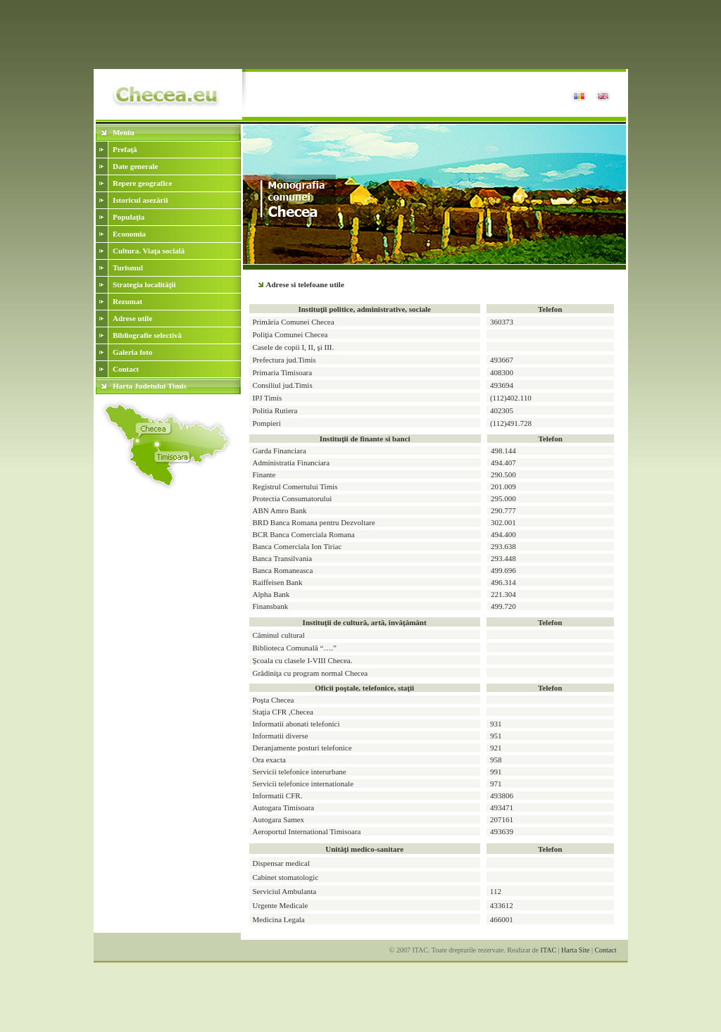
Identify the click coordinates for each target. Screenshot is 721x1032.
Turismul (128, 267)
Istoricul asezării (140, 200)
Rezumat (127, 301)
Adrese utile (132, 318)
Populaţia (128, 217)
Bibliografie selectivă (147, 335)
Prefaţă (125, 149)
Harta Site (575, 950)
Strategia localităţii (144, 284)
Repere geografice (142, 183)
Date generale (135, 166)
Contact (126, 369)
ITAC (549, 950)
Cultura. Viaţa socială (148, 250)
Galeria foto (133, 352)
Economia (129, 233)
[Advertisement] (360, 37)
